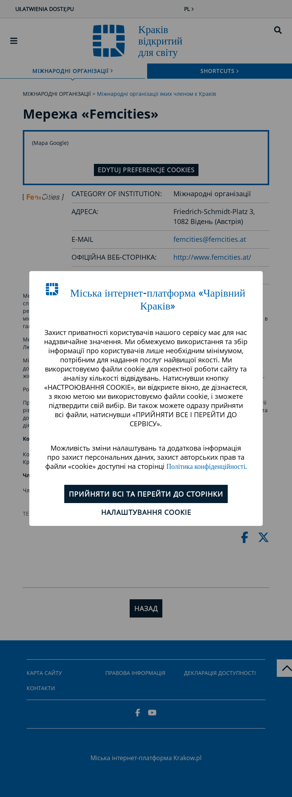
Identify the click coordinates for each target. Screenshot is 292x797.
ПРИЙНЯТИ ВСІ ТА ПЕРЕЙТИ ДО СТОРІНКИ (146, 494)
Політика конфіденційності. (207, 467)
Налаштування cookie (146, 512)
